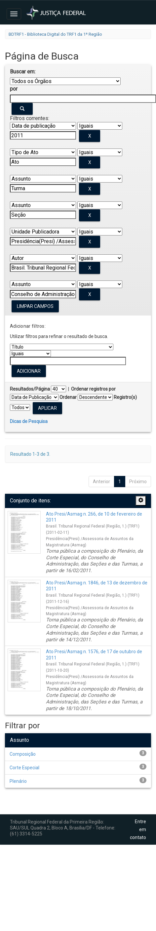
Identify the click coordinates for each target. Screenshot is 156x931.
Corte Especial (24, 767)
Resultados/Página (30, 389)
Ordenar (68, 397)
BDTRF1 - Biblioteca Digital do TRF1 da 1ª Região (55, 34)
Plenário (18, 781)
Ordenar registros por (93, 389)
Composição (23, 754)
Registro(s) (125, 397)
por (14, 89)
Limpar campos (35, 306)
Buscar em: (22, 71)
